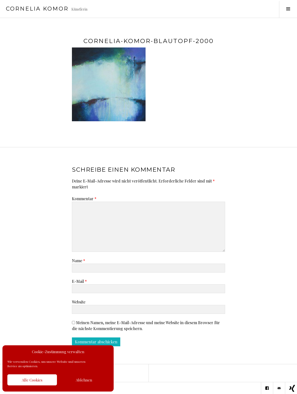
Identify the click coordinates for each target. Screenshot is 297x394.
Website (78, 301)
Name (78, 260)
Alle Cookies (32, 380)
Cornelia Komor (37, 8)
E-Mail (79, 281)
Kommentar (84, 198)
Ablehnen (84, 380)
